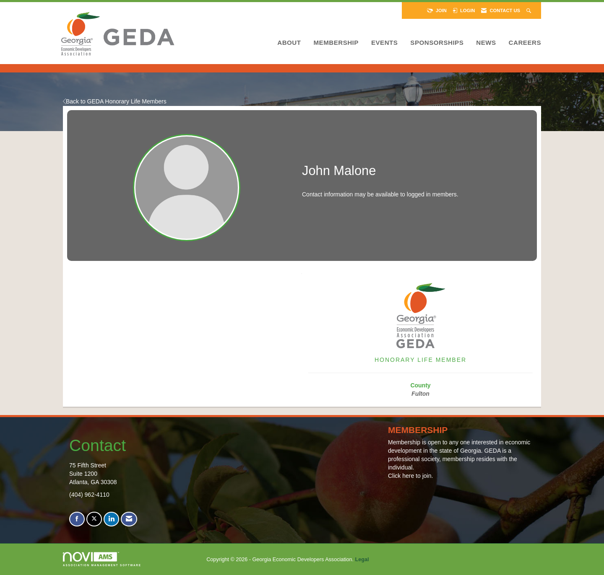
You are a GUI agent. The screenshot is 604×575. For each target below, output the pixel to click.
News (486, 42)
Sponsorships (436, 42)
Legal (362, 559)
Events (384, 42)
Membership (335, 42)
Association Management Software (102, 559)
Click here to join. (410, 475)
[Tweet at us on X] (94, 519)
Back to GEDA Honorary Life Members (115, 101)
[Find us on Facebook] (77, 519)
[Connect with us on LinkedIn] (111, 519)
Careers (525, 42)
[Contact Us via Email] (129, 519)
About (289, 42)
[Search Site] (529, 10)
